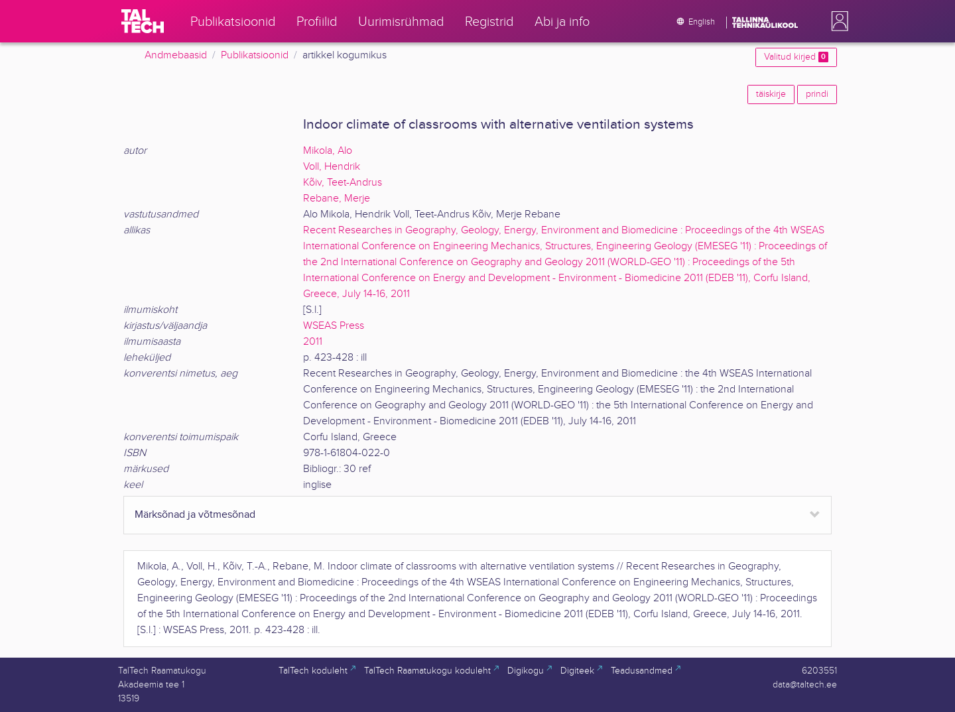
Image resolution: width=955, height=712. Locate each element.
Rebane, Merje (336, 198)
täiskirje (771, 94)
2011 (312, 341)
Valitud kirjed (796, 57)
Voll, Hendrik (331, 166)
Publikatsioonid (254, 55)
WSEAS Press (333, 326)
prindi (817, 94)
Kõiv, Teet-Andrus (342, 182)
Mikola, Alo (327, 151)
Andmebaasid (176, 55)
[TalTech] (142, 21)
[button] (837, 21)
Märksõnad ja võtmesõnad (195, 514)
